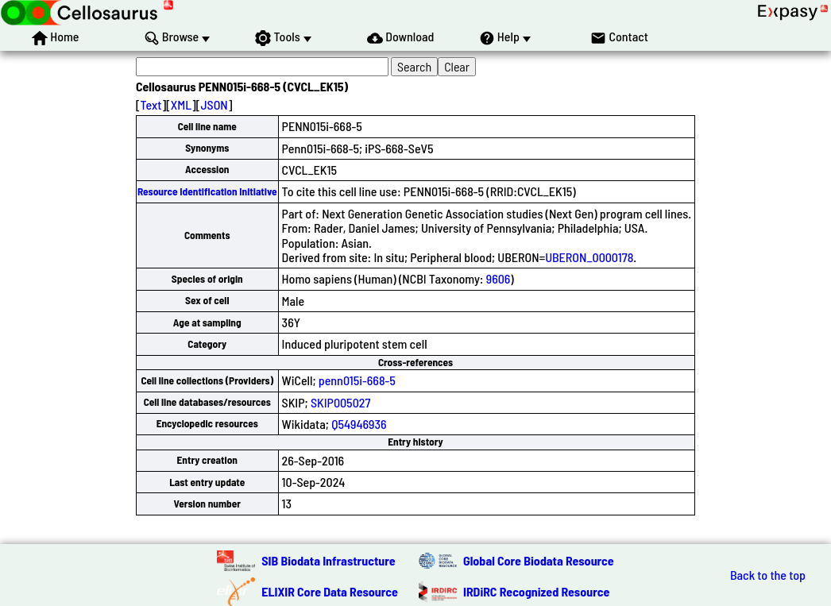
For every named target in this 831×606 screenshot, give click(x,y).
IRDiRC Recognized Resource (536, 591)
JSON (213, 104)
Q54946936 (358, 423)
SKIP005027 (340, 402)
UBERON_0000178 (589, 256)
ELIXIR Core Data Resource (329, 591)
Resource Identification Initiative (207, 191)
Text (151, 104)
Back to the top (768, 575)
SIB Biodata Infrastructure (328, 560)
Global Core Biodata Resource (538, 560)
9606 (498, 278)
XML (181, 104)
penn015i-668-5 (357, 380)
